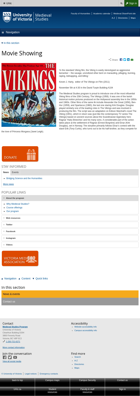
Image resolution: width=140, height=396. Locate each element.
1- (13, 341)
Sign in (130, 3)
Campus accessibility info (85, 330)
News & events (11, 294)
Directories (123, 18)
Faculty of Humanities (80, 13)
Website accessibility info (85, 327)
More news (8, 184)
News (6, 172)
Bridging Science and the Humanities (24, 178)
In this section (13, 287)
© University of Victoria (11, 374)
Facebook (10, 231)
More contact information (14, 347)
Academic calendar (101, 13)
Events (15, 172)
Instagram (11, 238)
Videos (9, 245)
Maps (133, 18)
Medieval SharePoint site (124, 13)
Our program (12, 211)
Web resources (13, 218)
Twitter (9, 224)
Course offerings (14, 207)
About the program (15, 198)
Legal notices (31, 374)
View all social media (12, 361)
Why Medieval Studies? (17, 204)
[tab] (70, 198)
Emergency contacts (49, 374)
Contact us (9, 301)
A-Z (113, 18)
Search (77, 357)
